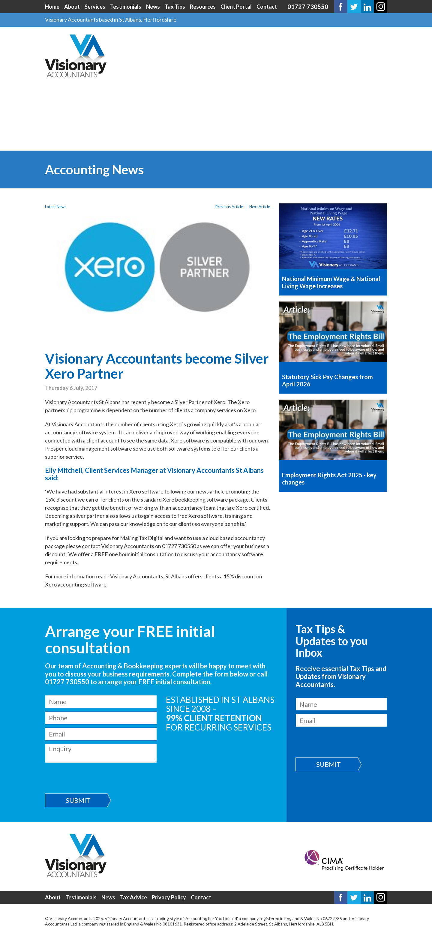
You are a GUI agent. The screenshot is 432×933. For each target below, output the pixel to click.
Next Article (259, 206)
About (72, 6)
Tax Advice (133, 897)
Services (95, 6)
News (153, 6)
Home (52, 6)
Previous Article (229, 206)
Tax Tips (175, 6)
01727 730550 (307, 6)
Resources (203, 6)
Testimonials (125, 6)
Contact (266, 6)
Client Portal (236, 6)
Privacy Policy (169, 897)
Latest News (55, 206)
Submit (78, 800)
